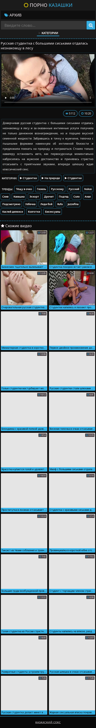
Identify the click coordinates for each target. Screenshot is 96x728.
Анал (88, 196)
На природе (51, 178)
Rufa (60, 204)
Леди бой (46, 204)
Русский (74, 189)
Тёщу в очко (24, 189)
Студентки (28, 178)
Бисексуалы (52, 211)
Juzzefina (73, 204)
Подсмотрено (11, 204)
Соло (76, 196)
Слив (5, 196)
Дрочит (49, 196)
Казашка (18, 196)
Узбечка (30, 204)
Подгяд (63, 196)
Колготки (34, 211)
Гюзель (41, 189)
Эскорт (34, 196)
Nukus (88, 189)
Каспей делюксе (12, 211)
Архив (13, 14)
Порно (48, 5)
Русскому (57, 189)
